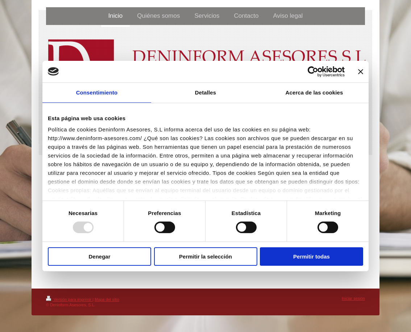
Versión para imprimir (69, 299)
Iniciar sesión (353, 298)
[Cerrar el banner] (360, 71)
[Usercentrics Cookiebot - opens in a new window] (313, 71)
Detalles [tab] (205, 92)
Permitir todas (311, 256)
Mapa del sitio (107, 299)
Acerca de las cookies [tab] (314, 92)
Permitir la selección (205, 256)
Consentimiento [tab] (97, 92)
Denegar (99, 256)
